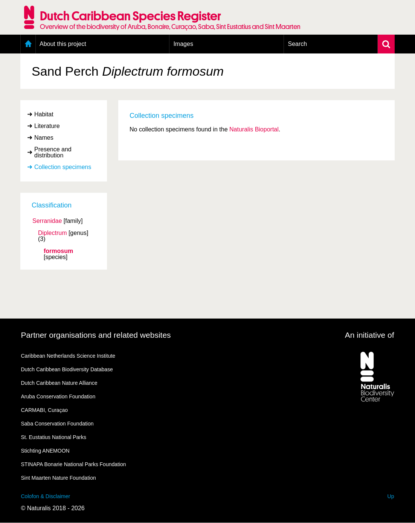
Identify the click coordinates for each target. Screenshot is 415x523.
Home (28, 44)
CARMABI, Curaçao (44, 410)
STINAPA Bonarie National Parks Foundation (73, 464)
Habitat (43, 114)
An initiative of (369, 335)
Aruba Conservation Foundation (58, 396)
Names (43, 137)
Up (391, 496)
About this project (63, 44)
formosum (58, 251)
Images (183, 44)
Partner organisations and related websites (96, 335)
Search (297, 44)
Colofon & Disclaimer (45, 496)
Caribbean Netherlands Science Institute (68, 356)
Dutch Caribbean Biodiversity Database (67, 369)
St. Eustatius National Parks (54, 437)
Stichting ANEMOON (45, 451)
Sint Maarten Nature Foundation (58, 478)
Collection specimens (62, 167)
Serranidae (47, 221)
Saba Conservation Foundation (57, 424)
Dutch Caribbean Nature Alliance (59, 383)
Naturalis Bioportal (254, 129)
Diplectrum (52, 233)
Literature (47, 126)
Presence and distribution (53, 152)
